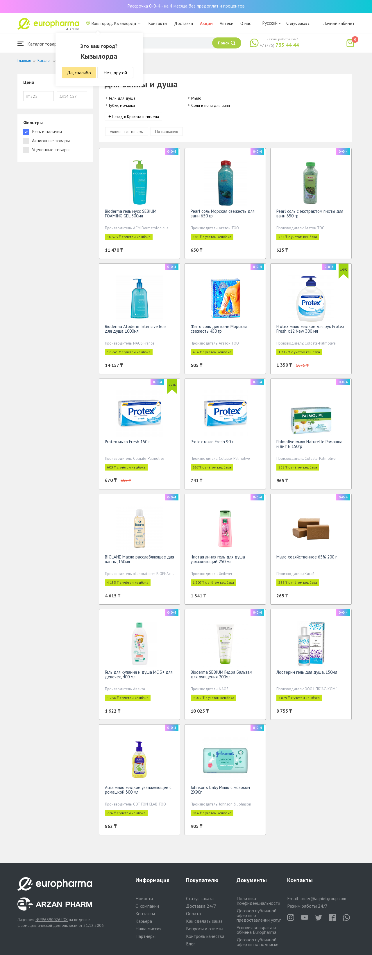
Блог (190, 944)
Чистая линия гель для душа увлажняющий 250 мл (218, 561)
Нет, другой (115, 72)
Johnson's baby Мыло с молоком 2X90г (220, 792)
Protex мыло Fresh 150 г (127, 443)
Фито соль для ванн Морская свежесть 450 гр (219, 331)
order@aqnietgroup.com (323, 898)
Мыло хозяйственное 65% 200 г (306, 559)
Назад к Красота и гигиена (135, 118)
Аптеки (226, 23)
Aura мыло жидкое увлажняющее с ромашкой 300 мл (138, 792)
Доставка (183, 23)
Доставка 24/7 (201, 906)
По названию (166, 133)
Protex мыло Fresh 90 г (212, 443)
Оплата (193, 913)
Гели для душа (122, 98)
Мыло (196, 98)
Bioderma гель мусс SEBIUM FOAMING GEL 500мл (130, 215)
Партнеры (145, 936)
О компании (147, 906)
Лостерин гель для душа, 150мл (306, 674)
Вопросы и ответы (204, 928)
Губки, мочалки (122, 105)
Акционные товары (127, 133)
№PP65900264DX (51, 919)
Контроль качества (205, 936)
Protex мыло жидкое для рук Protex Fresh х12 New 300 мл (310, 331)
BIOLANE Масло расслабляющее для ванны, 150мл (139, 561)
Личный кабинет (339, 23)
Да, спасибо (79, 72)
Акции (206, 23)
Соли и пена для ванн (210, 105)
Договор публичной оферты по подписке (257, 942)
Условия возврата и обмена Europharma (256, 930)
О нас (245, 23)
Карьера (143, 921)
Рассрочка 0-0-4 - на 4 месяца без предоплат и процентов (186, 6)
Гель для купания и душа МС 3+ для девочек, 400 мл (139, 676)
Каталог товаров (39, 44)
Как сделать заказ (204, 921)
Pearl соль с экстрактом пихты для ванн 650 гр (309, 215)
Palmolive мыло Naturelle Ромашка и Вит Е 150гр (309, 446)
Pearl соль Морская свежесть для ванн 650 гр (223, 215)
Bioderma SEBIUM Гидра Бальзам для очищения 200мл (221, 676)
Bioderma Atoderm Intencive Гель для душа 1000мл (136, 331)
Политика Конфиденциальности (258, 900)
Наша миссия (148, 928)
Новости (144, 898)
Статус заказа (298, 23)
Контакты (158, 23)
